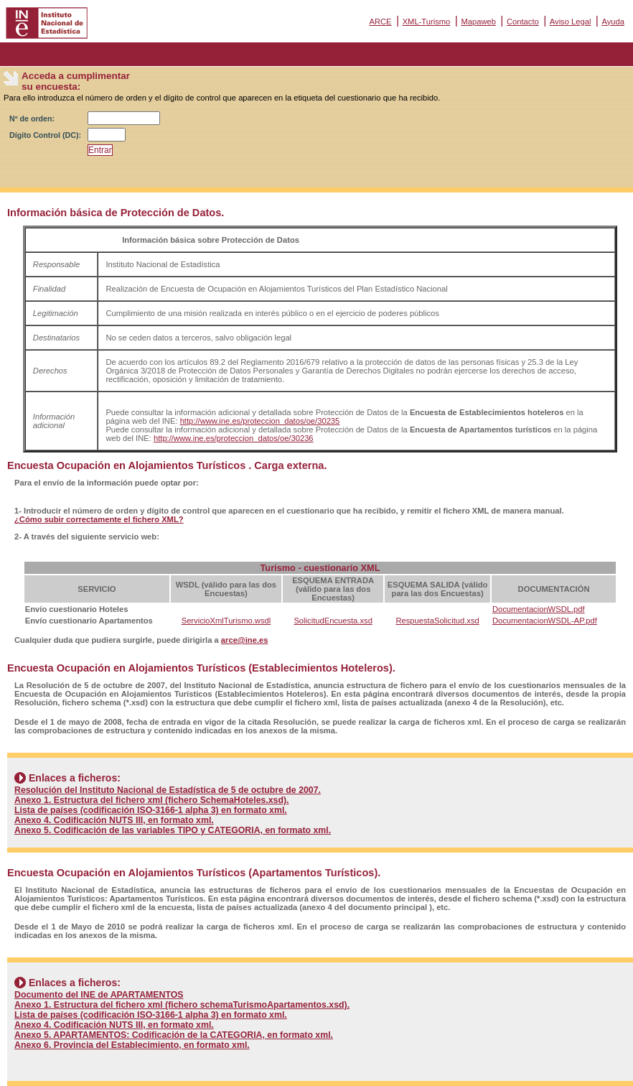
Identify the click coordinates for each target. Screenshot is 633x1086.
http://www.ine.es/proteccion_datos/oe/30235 (260, 421)
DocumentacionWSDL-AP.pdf (544, 620)
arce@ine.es (244, 640)
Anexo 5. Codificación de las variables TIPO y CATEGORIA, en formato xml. (172, 830)
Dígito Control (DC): (45, 135)
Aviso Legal (570, 21)
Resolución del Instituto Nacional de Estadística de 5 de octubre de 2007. (167, 790)
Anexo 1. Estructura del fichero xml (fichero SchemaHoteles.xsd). (151, 800)
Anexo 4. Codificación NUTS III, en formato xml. (114, 820)
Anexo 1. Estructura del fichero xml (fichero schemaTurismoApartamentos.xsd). (182, 1005)
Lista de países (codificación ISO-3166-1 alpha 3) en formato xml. (150, 810)
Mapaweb (478, 21)
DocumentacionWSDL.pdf (538, 609)
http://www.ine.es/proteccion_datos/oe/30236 (234, 438)
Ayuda (612, 21)
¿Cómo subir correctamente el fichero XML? (99, 519)
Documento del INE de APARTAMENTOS (99, 995)
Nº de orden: (32, 118)
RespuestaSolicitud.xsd (437, 620)
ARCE (380, 21)
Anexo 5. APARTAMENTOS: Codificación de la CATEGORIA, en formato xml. (173, 1035)
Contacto (523, 21)
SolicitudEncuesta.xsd (333, 620)
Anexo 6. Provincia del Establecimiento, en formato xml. (132, 1045)
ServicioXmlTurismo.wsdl (226, 620)
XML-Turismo (427, 21)
